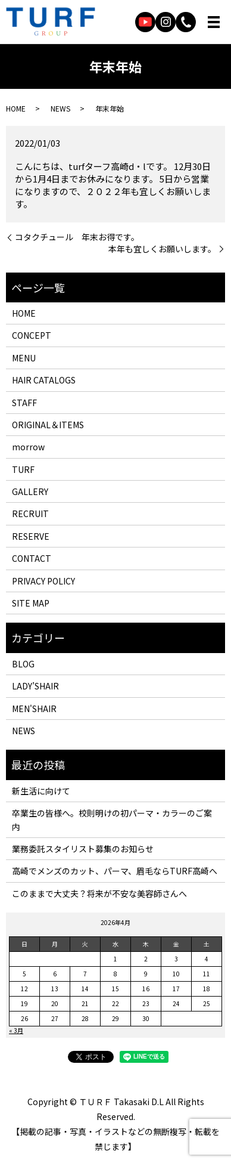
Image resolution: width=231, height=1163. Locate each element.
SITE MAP (30, 603)
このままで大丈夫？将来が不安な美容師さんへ (99, 893)
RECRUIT (30, 513)
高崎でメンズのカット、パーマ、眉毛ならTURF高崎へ (114, 871)
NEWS (60, 108)
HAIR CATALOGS (44, 380)
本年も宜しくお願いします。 (162, 249)
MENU (24, 358)
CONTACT (31, 558)
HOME (16, 108)
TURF (23, 469)
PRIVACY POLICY (43, 581)
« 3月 (16, 1030)
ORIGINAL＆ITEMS (48, 425)
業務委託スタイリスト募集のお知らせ (83, 849)
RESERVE (30, 536)
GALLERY (30, 491)
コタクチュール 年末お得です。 (77, 237)
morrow (28, 447)
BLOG (23, 664)
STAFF (24, 403)
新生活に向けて (41, 791)
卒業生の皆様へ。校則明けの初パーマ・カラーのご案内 (112, 819)
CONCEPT (31, 335)
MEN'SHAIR (34, 708)
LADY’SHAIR (35, 686)
